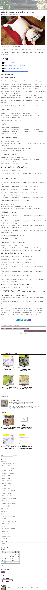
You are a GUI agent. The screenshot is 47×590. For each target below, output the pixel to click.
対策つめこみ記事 (5, 470)
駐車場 (3, 502)
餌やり (3, 499)
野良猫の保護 (5, 497)
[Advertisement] (12, 342)
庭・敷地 (4, 487)
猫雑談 (17, 325)
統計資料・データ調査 (7, 452)
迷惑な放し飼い (6, 454)
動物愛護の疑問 (6, 431)
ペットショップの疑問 (7, 429)
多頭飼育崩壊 (5, 439)
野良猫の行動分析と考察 (8, 464)
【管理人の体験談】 (7, 424)
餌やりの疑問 (5, 467)
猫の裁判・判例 (6, 449)
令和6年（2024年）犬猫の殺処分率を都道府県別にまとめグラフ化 (25, 553)
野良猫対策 (3, 475)
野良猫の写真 (5, 462)
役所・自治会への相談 (7, 489)
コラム (2, 422)
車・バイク (5, 494)
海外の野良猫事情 (6, 444)
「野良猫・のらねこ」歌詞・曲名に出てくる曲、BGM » (35, 331)
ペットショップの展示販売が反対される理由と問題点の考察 (23, 548)
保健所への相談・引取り (8, 482)
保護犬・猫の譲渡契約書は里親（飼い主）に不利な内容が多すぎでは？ (26, 562)
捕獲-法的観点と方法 (7, 441)
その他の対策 (5, 479)
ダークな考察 (5, 426)
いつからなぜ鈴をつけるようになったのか (14, 65)
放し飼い (4, 492)
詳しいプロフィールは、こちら (16, 389)
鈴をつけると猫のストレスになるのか (13, 68)
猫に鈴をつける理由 (9, 62)
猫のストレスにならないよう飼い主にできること (16, 71)
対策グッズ (3, 472)
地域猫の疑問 (5, 436)
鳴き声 (3, 504)
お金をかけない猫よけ (7, 477)
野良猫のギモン (5, 14)
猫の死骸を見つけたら (7, 447)
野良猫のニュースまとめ (8, 459)
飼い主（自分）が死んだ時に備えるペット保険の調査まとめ (23, 558)
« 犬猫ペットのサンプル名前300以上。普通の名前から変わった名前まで (15, 328)
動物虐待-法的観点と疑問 (8, 434)
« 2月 (2, 527)
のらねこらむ (6, 2)
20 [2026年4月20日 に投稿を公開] (2, 521)
